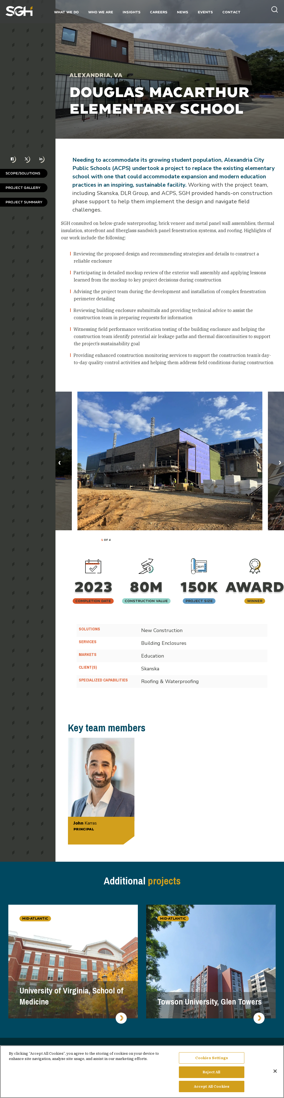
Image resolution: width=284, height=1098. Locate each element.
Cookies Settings (211, 1060)
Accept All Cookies (211, 1088)
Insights (132, 12)
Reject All (211, 1074)
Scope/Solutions (23, 173)
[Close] (275, 1073)
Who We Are (100, 12)
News (182, 12)
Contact (231, 12)
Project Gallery (23, 188)
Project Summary (24, 202)
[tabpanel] (169, 461)
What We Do (66, 12)
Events (205, 12)
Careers (159, 12)
